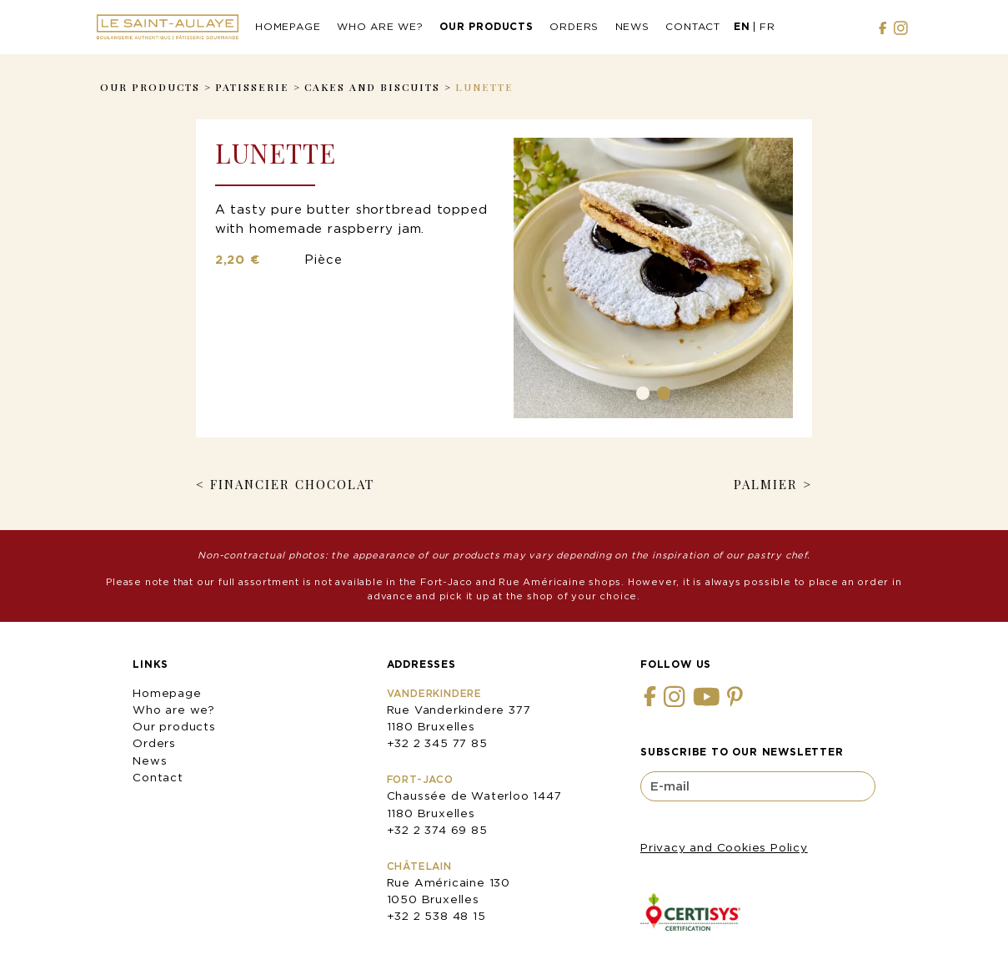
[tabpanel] (654, 278)
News (632, 26)
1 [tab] (642, 393)
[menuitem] (742, 27)
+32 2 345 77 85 (437, 743)
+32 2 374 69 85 (437, 829)
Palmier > (773, 484)
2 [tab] (663, 393)
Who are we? (380, 26)
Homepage (287, 26)
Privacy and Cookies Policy (724, 847)
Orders (574, 26)
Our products (486, 26)
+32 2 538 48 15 (436, 915)
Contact (692, 26)
